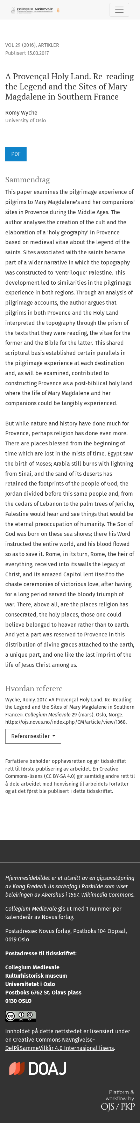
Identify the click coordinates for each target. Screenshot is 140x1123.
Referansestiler (31, 736)
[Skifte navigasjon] (119, 10)
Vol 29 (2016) (20, 45)
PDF (16, 154)
